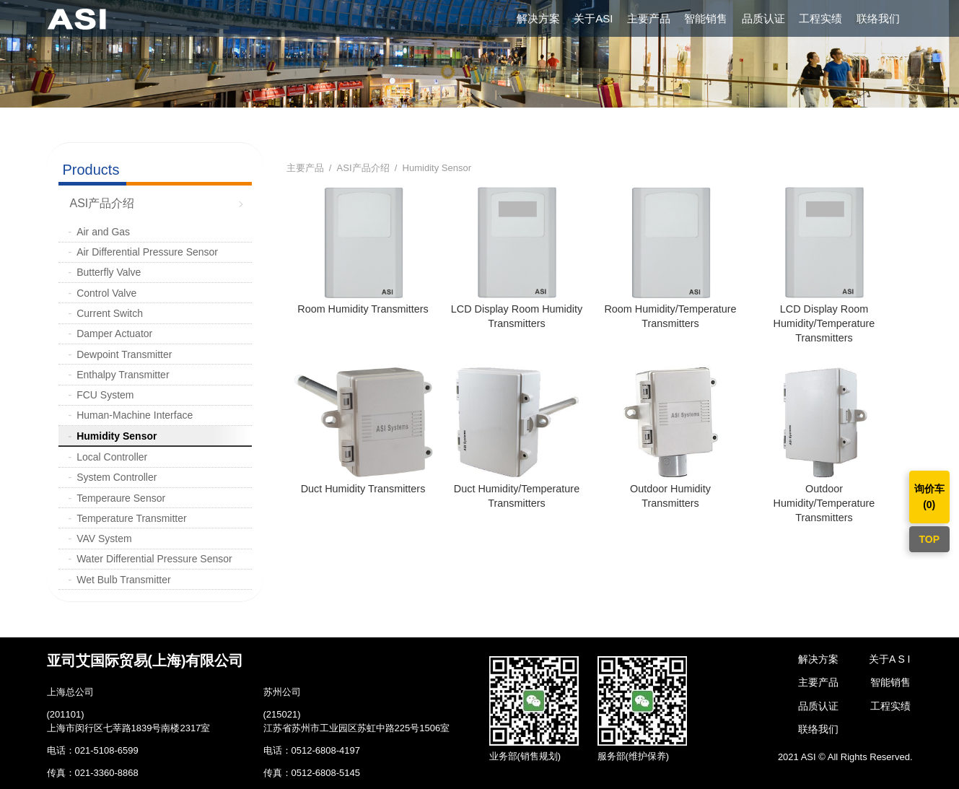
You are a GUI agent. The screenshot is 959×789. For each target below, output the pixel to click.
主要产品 (648, 18)
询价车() (929, 496)
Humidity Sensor (116, 436)
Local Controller (111, 457)
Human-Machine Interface (134, 415)
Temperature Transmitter (131, 518)
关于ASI (593, 18)
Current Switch (109, 313)
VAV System (104, 538)
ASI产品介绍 (102, 203)
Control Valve (106, 293)
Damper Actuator (114, 333)
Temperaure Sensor (120, 498)
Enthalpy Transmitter (122, 374)
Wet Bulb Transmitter (123, 579)
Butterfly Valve (108, 272)
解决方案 (538, 18)
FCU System (104, 395)
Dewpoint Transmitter (124, 354)
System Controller (116, 477)
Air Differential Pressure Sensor (147, 252)
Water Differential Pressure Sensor (154, 558)
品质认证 (763, 18)
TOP (929, 539)
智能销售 (705, 18)
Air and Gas (103, 231)
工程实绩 (820, 18)
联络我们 (878, 18)
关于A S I (890, 659)
